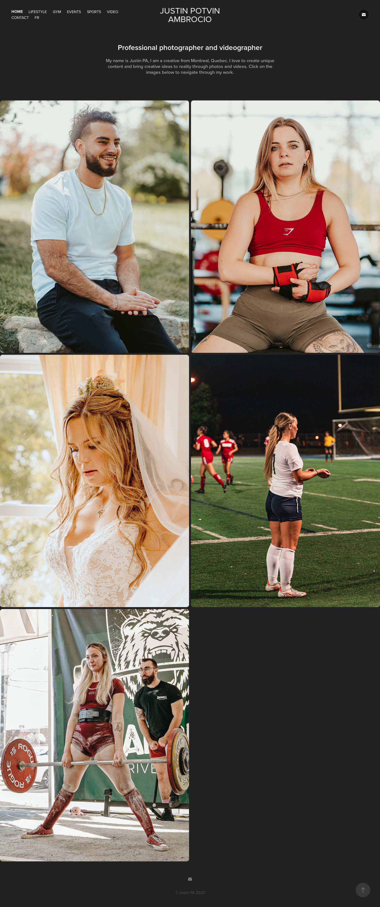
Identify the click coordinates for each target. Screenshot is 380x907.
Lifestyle (38, 11)
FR (37, 17)
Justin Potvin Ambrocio (191, 14)
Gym (57, 11)
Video (112, 11)
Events (74, 11)
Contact (20, 17)
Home (17, 11)
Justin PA (187, 892)
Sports (94, 11)
